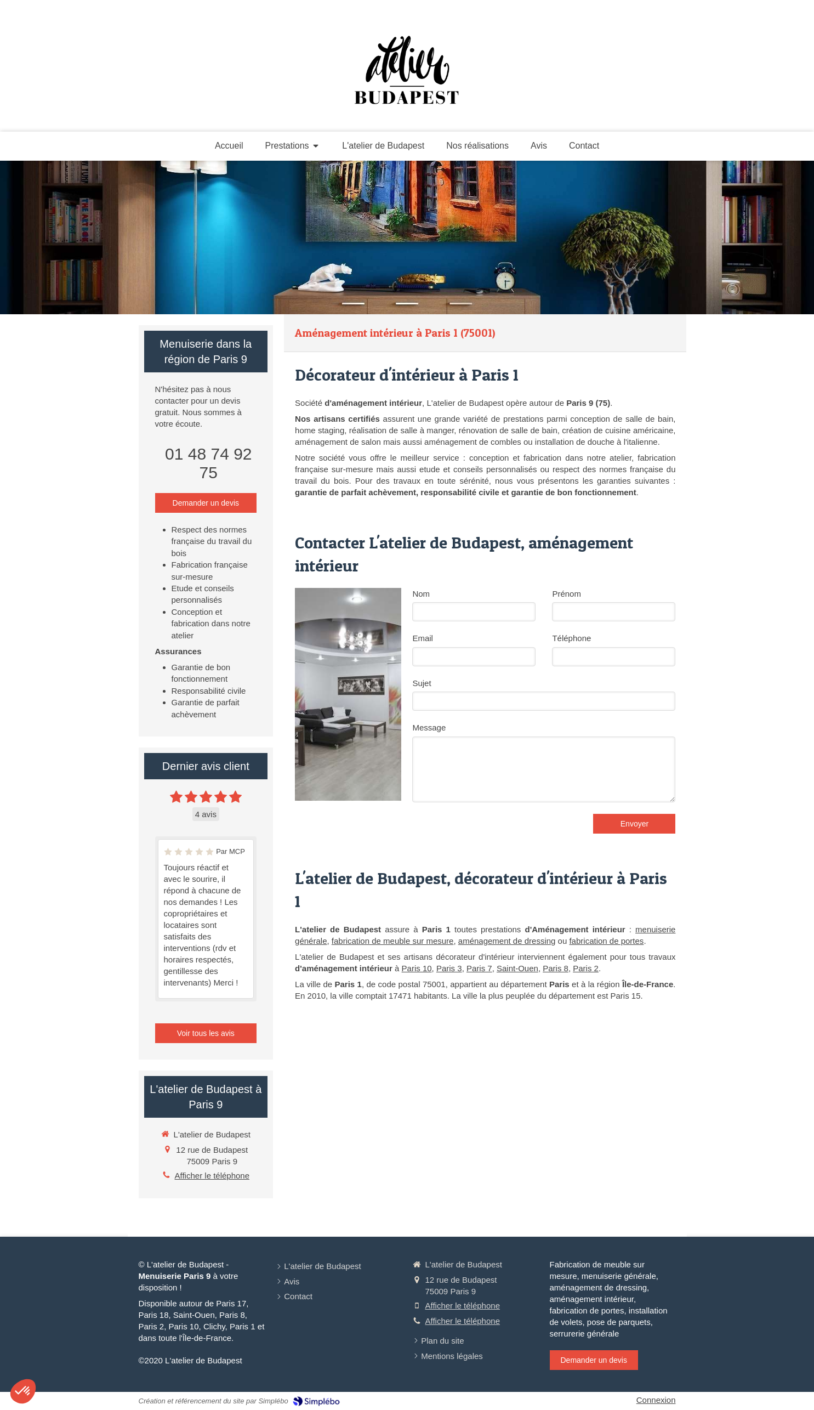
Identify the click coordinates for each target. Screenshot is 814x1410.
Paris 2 (586, 968)
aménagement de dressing (507, 940)
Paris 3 (449, 968)
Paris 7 (479, 968)
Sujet (421, 683)
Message (429, 727)
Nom (421, 593)
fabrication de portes (606, 940)
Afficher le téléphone (212, 1175)
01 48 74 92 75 (208, 463)
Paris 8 (555, 968)
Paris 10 (417, 968)
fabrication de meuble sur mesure (393, 940)
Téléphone (571, 638)
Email (422, 638)
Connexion (656, 1400)
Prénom (566, 593)
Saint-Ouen (517, 968)
